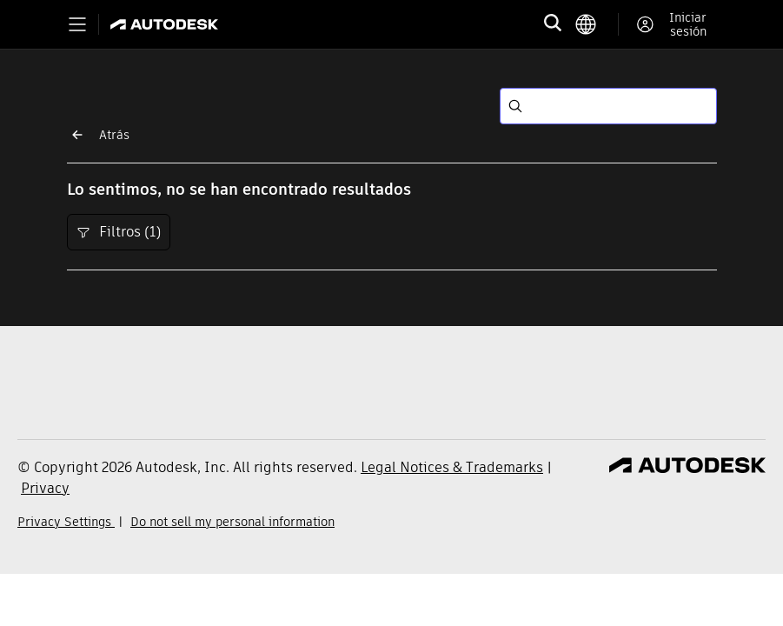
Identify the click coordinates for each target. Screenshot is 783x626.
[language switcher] (596, 24)
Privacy (45, 488)
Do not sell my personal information (232, 521)
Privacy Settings (66, 521)
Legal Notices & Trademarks (452, 467)
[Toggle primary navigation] (77, 24)
